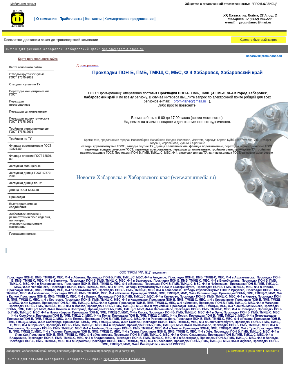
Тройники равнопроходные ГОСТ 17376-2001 (29, 130)
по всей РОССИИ (173, 344)
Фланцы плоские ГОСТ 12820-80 (30, 157)
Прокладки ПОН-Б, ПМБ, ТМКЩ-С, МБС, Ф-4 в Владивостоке (71, 338)
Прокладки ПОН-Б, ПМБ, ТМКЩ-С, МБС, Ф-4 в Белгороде (110, 280)
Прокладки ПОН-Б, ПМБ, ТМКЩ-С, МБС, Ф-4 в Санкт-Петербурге (187, 322)
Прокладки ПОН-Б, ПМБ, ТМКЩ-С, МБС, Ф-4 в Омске (109, 312)
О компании (46, 19)
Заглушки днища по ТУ (25, 183)
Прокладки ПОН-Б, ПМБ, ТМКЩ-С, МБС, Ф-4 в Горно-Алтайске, (52, 290)
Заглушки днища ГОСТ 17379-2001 (30, 174)
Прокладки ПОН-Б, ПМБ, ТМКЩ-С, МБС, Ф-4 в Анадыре (126, 277)
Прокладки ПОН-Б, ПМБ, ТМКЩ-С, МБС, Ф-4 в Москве (47, 306)
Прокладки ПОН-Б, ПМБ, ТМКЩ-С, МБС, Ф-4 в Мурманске (128, 306)
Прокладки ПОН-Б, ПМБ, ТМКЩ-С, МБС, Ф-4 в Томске (144, 328)
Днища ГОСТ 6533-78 (24, 190)
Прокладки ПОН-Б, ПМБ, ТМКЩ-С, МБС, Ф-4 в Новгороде (215, 309)
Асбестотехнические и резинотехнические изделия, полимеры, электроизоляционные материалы (30, 220)
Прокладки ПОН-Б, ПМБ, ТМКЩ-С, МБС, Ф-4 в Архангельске (211, 277)
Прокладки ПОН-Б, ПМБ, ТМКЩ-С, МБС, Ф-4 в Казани (58, 296)
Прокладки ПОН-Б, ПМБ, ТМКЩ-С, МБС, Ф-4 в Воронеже (49, 341)
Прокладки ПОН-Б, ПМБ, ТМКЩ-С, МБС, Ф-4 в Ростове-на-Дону (130, 318)
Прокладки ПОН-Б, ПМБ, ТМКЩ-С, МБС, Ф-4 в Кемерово (138, 296)
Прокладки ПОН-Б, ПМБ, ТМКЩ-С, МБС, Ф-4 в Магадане (239, 302)
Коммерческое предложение (128, 19)
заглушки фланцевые (257, 152)
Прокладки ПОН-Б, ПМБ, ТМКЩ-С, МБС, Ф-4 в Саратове (85, 325)
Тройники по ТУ (20, 138)
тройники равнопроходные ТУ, (233, 149)
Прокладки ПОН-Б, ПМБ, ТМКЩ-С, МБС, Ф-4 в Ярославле (131, 341)
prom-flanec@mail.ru (255, 22)
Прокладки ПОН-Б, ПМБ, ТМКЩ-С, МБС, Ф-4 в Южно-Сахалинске (160, 334)
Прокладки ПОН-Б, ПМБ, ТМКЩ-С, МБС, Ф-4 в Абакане (46, 277)
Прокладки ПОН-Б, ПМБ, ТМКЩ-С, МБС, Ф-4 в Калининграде (174, 293)
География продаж (22, 233)
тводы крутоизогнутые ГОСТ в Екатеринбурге (161, 287)
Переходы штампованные (28, 111)
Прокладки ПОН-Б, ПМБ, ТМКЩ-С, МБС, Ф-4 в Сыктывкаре (169, 325)
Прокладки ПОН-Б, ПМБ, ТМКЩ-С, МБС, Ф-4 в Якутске (212, 341)
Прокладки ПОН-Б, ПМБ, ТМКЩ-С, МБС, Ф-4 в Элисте (235, 287)
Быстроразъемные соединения (23, 205)
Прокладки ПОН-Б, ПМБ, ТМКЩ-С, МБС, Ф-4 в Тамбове (65, 328)
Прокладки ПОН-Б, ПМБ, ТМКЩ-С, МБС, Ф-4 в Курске (80, 302)
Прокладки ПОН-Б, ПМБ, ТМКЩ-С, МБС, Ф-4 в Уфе (176, 331)
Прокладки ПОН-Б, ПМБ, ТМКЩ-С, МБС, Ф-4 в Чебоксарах (186, 283)
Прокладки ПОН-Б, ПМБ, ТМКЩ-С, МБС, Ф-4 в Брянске (103, 283)
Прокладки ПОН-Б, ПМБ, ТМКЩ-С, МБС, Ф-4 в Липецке (158, 302)
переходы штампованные (191, 149)
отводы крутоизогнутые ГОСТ (103, 146)
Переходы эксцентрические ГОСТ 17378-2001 (29, 120)
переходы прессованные (153, 149)
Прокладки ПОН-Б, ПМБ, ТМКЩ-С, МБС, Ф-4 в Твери (101, 331)
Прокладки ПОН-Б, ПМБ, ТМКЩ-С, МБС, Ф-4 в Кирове (218, 296)
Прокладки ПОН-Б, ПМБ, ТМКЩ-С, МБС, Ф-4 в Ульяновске (70, 334)
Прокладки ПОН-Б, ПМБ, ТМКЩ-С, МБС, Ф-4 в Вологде (239, 338)
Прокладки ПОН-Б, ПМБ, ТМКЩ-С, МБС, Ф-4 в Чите (86, 287)
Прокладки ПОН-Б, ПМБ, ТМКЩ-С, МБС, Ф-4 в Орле (185, 312)
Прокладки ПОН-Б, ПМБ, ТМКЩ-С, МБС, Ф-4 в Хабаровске (140, 290)
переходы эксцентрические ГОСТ (248, 146)
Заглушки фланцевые (25, 166)
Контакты (93, 19)
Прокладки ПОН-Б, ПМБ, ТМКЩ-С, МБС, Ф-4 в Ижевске (90, 293)
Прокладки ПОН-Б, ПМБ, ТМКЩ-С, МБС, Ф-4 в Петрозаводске (233, 315)
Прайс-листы (70, 19)
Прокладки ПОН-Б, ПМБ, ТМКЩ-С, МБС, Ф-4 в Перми (149, 315)
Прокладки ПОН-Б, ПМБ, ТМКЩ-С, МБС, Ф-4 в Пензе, (73, 315)
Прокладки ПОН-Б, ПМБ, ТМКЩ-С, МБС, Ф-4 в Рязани (214, 318)
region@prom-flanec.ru (123, 49)
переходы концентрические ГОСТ (109, 149)
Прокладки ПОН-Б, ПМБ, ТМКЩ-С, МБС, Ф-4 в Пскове (45, 318)
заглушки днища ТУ (193, 152)
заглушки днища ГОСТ (224, 152)
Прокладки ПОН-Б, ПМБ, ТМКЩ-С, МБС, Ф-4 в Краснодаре (106, 299)
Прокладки (17, 197)
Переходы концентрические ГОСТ (29, 93)
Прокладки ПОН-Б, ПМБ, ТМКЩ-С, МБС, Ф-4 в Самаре (101, 322)
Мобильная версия (23, 3)
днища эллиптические (172, 146)
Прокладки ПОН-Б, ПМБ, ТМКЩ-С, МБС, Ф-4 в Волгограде (157, 338)
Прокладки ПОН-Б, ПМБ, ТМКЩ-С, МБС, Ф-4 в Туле (219, 328)
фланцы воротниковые (206, 146)
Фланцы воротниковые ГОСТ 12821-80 (30, 147)
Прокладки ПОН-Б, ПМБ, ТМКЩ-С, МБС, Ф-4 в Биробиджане (196, 280)
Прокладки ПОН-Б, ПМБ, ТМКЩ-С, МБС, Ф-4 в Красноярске (191, 299)
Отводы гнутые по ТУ (24, 84)
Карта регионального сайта (37, 58)
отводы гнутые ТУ (140, 146)
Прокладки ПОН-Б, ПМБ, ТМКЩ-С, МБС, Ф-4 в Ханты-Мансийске (216, 306)
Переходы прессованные (19, 103)
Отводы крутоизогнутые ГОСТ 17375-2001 (27, 76)
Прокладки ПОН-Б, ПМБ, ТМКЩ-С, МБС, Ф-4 (146, 152)
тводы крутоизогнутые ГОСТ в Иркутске (215, 290)
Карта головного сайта (25, 67)
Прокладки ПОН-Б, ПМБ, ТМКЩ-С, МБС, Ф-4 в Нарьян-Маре (130, 309)
